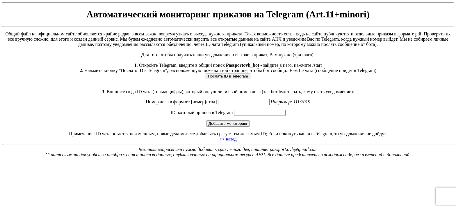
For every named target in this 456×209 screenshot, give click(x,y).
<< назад (227, 138)
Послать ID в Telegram (228, 76)
